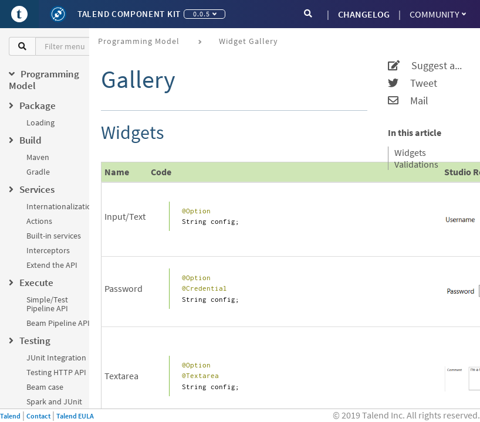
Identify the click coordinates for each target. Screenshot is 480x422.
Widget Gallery (248, 41)
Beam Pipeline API (58, 323)
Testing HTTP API (56, 372)
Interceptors (48, 250)
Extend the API (51, 265)
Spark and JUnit (54, 401)
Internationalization (61, 206)
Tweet (412, 83)
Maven (37, 157)
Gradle (38, 171)
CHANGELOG (364, 14)
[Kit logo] (58, 14)
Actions (39, 221)
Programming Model (139, 41)
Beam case (44, 387)
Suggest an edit (426, 66)
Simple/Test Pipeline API (47, 304)
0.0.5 (205, 13)
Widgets (410, 152)
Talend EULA (75, 415)
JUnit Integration (56, 357)
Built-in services (53, 235)
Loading (40, 122)
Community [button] (438, 14)
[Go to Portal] (19, 14)
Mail (408, 101)
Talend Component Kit (129, 13)
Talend (10, 415)
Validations (416, 164)
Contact (38, 415)
